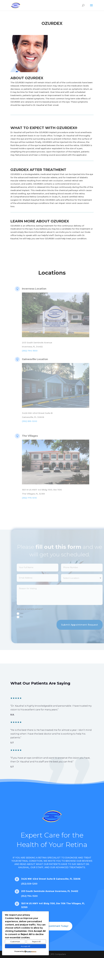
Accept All (25, 946)
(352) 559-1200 (29, 883)
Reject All (36, 941)
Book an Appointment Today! (52, 926)
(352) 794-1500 (29, 896)
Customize (15, 941)
